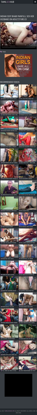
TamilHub (7, 1)
